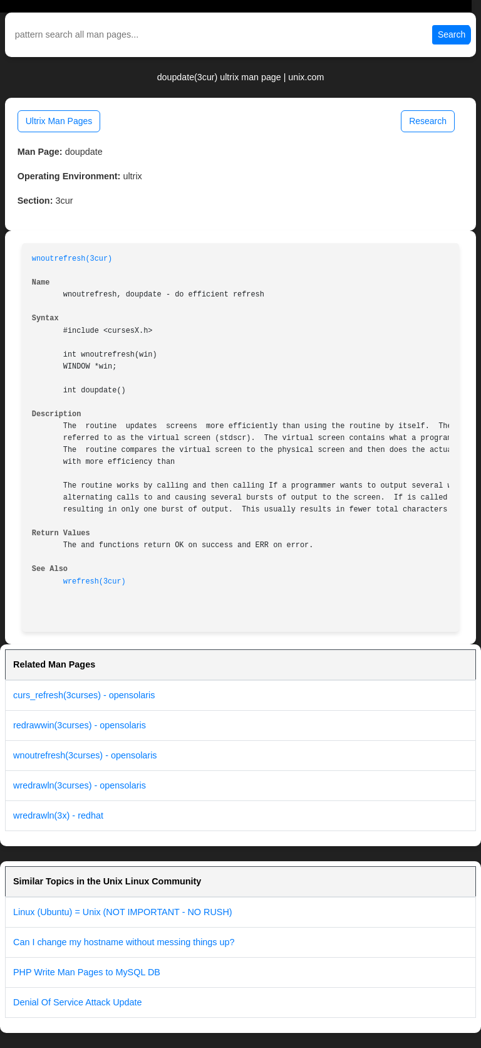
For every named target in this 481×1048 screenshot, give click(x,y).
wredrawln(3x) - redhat (58, 815)
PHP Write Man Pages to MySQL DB (86, 972)
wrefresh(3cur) (94, 581)
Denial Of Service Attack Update (77, 1002)
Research (428, 121)
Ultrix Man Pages (59, 121)
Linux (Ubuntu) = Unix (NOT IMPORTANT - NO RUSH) (122, 912)
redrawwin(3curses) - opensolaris (79, 725)
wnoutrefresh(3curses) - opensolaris (85, 755)
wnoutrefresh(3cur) (72, 258)
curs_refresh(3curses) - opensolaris (84, 695)
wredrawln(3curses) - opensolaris (79, 785)
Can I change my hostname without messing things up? (124, 942)
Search (451, 34)
